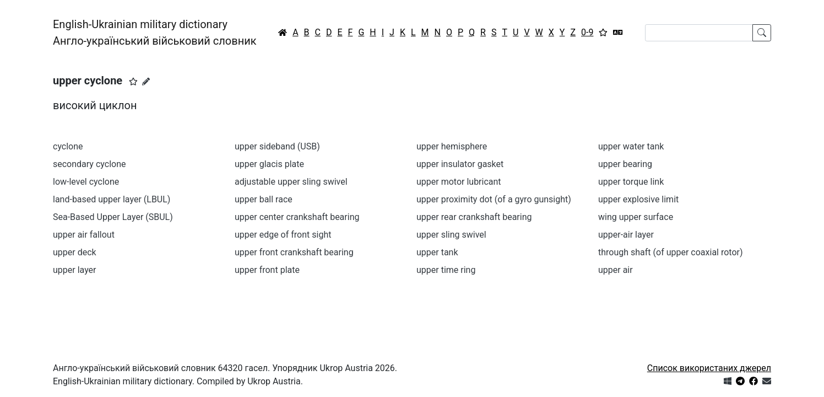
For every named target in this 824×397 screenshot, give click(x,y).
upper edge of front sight (283, 234)
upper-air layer (626, 234)
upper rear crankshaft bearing (474, 217)
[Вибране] (603, 32)
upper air (615, 270)
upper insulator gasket (459, 164)
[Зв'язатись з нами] (766, 381)
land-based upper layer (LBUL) (111, 199)
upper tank (437, 252)
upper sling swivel (451, 234)
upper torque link (631, 181)
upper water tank (631, 146)
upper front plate (267, 270)
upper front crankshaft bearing (294, 252)
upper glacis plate (269, 164)
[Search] (699, 32)
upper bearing (625, 164)
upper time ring (445, 270)
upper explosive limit (638, 199)
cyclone (68, 146)
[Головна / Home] (282, 32)
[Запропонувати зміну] (146, 81)
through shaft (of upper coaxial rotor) (670, 252)
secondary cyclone (89, 164)
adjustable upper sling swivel (291, 181)
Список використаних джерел (709, 368)
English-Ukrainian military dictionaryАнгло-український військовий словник (155, 32)
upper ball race (263, 199)
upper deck (74, 252)
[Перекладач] (618, 32)
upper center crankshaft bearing (297, 217)
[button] (133, 81)
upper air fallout (84, 234)
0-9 (587, 32)
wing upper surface (635, 217)
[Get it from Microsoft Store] (727, 381)
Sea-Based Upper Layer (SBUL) (113, 217)
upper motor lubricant (458, 181)
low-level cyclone (86, 181)
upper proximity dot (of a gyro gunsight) (493, 199)
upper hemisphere (451, 146)
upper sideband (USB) (277, 146)
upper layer (74, 270)
